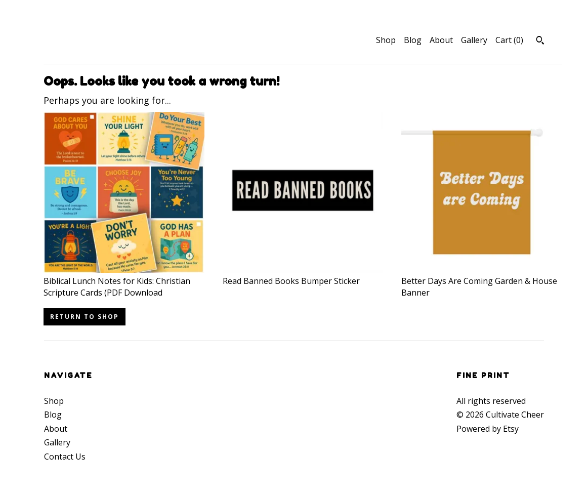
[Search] (540, 41)
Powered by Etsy (487, 428)
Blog (413, 40)
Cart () (509, 40)
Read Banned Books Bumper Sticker (303, 275)
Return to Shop (84, 316)
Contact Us (65, 456)
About (441, 40)
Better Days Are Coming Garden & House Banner (481, 281)
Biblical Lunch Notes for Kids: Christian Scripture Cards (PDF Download (124, 281)
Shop (386, 40)
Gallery (474, 40)
